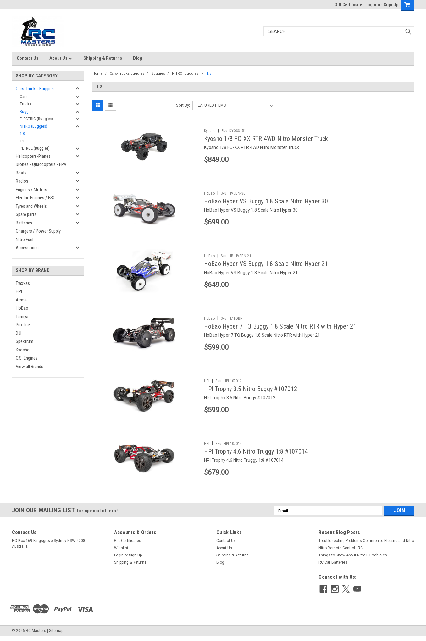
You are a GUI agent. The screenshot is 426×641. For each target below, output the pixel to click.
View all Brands (29, 366)
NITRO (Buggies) (33, 126)
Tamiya (22, 316)
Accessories (27, 248)
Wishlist (121, 552)
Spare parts (26, 214)
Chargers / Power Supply (38, 231)
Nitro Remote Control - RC (340, 552)
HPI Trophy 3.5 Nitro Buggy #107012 (250, 389)
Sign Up (391, 4)
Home (97, 73)
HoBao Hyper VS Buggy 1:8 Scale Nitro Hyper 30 (266, 201)
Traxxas (23, 283)
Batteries (24, 223)
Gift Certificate (348, 4)
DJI (18, 333)
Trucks (25, 104)
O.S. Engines (27, 358)
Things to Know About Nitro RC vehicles (352, 559)
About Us (60, 58)
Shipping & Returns (102, 58)
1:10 (23, 141)
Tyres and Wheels (31, 206)
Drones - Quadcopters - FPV (41, 164)
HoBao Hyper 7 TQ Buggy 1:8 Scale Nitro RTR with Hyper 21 (280, 326)
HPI (19, 291)
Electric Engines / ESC (36, 198)
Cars (23, 96)
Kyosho (23, 350)
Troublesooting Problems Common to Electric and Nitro (366, 545)
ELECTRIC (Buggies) (36, 118)
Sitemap (56, 635)
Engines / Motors (31, 189)
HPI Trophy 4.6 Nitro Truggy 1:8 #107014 (256, 451)
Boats (21, 173)
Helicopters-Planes (33, 156)
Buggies (26, 111)
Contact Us (27, 58)
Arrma (21, 300)
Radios (22, 181)
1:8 (22, 133)
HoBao (22, 308)
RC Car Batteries (332, 567)
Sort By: (183, 105)
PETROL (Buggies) (35, 148)
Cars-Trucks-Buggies (35, 88)
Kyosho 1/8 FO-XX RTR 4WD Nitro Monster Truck (266, 138)
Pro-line (23, 325)
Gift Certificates (127, 545)
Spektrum (24, 341)
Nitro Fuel (24, 239)
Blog (137, 58)
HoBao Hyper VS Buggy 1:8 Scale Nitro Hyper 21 (266, 264)
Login (370, 4)
